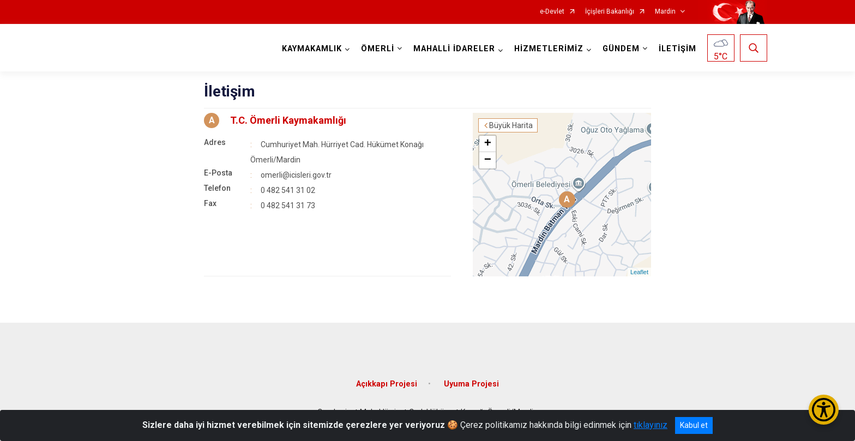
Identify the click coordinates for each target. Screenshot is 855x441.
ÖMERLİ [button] (377, 48)
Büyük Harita (511, 125)
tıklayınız (650, 425)
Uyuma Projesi (471, 384)
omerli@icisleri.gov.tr (296, 175)
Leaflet (639, 272)
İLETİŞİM (677, 48)
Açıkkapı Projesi (386, 384)
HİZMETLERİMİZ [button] (548, 48)
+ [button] (487, 144)
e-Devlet (552, 11)
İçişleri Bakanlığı (609, 11)
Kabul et (694, 425)
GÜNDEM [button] (621, 48)
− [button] (487, 160)
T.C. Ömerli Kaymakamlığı (288, 120)
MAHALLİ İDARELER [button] (454, 48)
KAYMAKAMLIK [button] (312, 48)
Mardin (665, 11)
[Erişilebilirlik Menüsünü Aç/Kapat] (824, 410)
